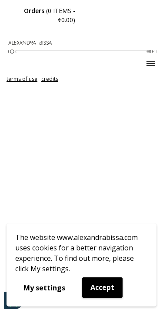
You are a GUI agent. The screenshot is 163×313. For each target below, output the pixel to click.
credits (49, 79)
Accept (102, 287)
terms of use (22, 79)
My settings (44, 288)
